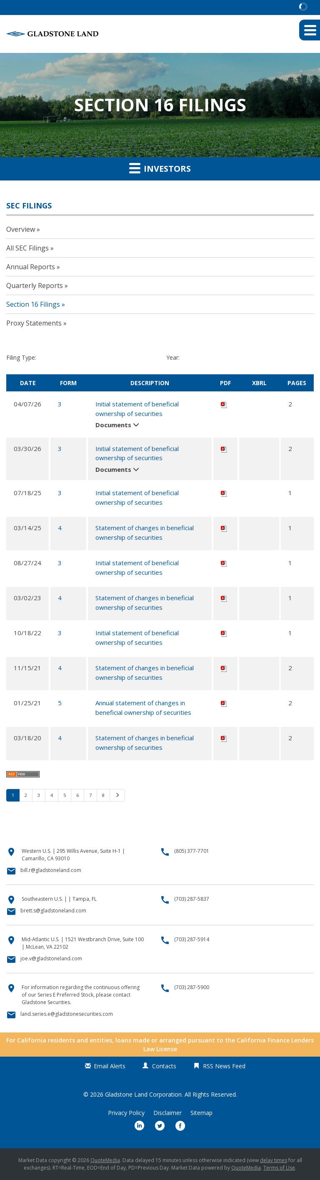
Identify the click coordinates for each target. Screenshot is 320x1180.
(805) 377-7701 (191, 850)
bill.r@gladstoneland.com (50, 870)
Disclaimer (167, 1113)
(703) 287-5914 (191, 939)
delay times (273, 1160)
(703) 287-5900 (191, 987)
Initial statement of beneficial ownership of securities (137, 409)
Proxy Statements (34, 323)
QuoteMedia (105, 1160)
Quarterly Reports (34, 285)
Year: (173, 357)
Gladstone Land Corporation (143, 1094)
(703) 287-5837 (191, 898)
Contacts (164, 1066)
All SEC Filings (27, 248)
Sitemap (201, 1113)
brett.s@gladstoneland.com (53, 910)
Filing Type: (21, 357)
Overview (20, 229)
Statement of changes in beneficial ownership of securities (144, 532)
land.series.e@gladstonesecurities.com (66, 1013)
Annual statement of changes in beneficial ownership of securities (143, 708)
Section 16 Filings (33, 304)
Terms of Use (279, 1167)
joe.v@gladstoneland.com (51, 958)
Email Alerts (109, 1066)
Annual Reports (30, 266)
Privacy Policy (126, 1113)
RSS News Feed (224, 1066)
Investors (160, 168)
